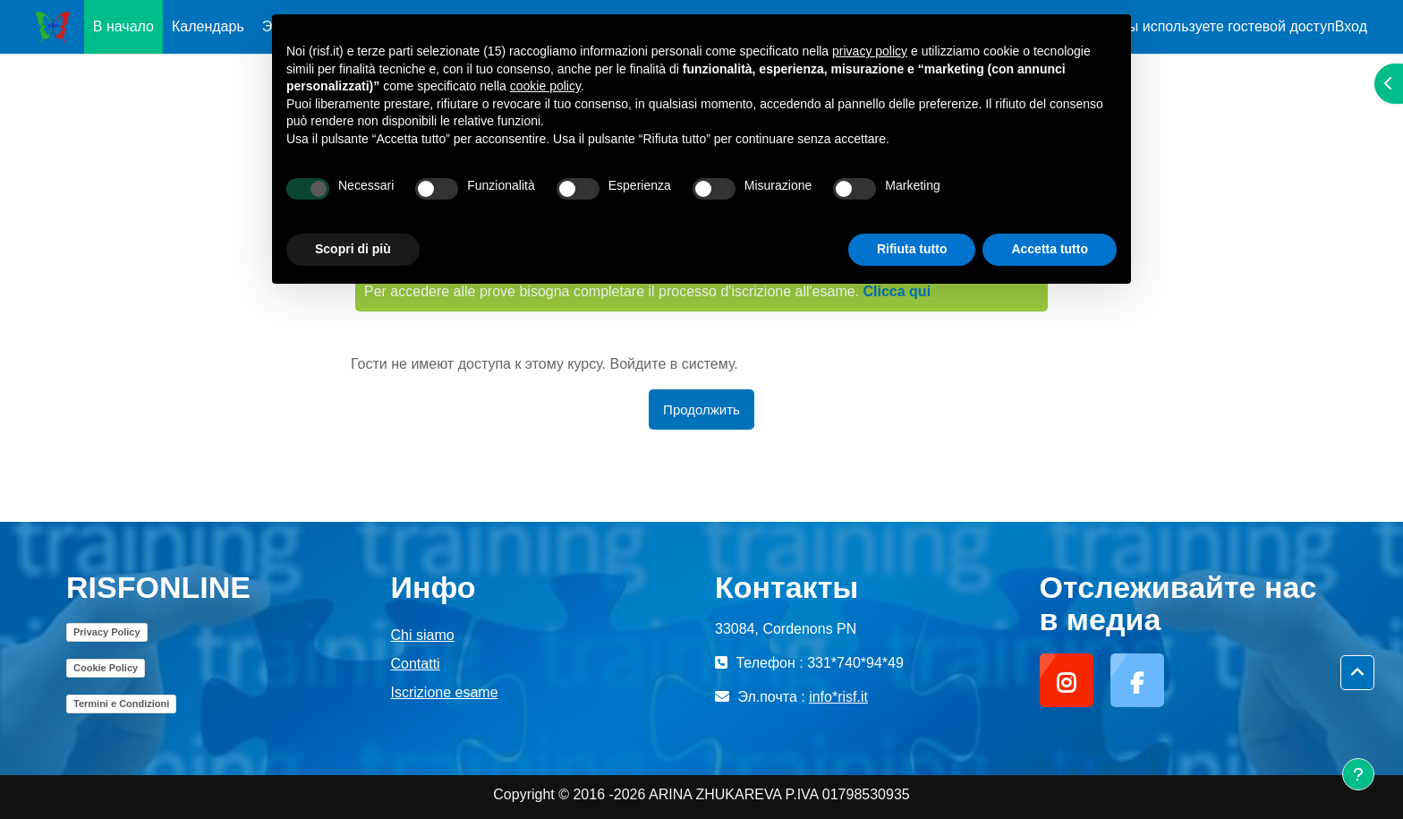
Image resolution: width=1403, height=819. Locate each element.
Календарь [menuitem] (208, 26)
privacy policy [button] (869, 51)
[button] (1357, 673)
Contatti (415, 663)
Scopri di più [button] (353, 249)
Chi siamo (423, 635)
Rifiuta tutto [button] (912, 249)
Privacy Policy (106, 632)
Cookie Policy (105, 667)
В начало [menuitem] (123, 26)
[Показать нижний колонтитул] (1358, 774)
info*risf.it (838, 696)
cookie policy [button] (545, 86)
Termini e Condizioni (121, 703)
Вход (1351, 26)
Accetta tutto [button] (1049, 249)
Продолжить (701, 409)
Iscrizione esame (444, 692)
